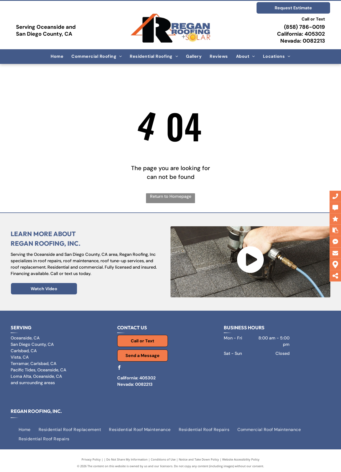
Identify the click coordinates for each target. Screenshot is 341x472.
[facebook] (119, 368)
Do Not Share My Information (127, 459)
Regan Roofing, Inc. (36, 411)
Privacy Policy (91, 459)
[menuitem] (57, 56)
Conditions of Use (163, 459)
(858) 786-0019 (304, 26)
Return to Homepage (170, 196)
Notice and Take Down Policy (199, 459)
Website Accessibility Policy (240, 459)
